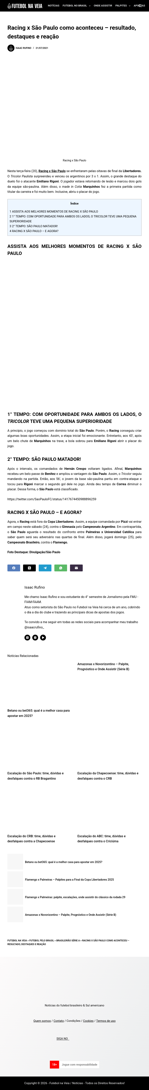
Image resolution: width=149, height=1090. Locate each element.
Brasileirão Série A (68, 940)
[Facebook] (13, 568)
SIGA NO (63, 1039)
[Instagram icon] (36, 638)
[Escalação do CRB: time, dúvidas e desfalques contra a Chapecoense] (39, 808)
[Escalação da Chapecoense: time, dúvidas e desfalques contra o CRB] (109, 745)
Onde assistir (103, 5)
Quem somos (42, 1021)
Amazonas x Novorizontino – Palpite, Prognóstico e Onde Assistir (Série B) (70, 914)
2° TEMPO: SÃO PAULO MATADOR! (34, 226)
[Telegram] (45, 568)
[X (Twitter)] (29, 568)
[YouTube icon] (44, 638)
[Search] (140, 5)
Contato (59, 1021)
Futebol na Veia (17, 940)
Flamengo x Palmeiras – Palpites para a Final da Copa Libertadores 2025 (69, 879)
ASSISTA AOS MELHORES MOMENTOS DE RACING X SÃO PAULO (54, 211)
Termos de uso (106, 1021)
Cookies (88, 1021)
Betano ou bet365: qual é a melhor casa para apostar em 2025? (63, 862)
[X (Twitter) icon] (28, 638)
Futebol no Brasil (77, 6)
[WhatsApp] (60, 568)
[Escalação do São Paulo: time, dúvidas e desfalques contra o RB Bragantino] (39, 745)
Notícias (53, 5)
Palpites (123, 6)
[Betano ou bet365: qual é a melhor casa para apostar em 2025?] (39, 683)
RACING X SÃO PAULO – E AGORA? (34, 231)
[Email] (76, 568)
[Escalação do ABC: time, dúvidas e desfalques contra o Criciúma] (109, 808)
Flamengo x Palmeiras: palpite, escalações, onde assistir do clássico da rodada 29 (75, 897)
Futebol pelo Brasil (41, 940)
